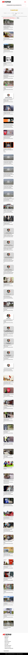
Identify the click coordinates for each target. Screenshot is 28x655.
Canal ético (6, 640)
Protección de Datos (8, 645)
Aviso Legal (6, 644)
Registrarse (6, 637)
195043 (8, 150)
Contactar (6, 638)
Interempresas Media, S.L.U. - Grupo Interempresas (15, 653)
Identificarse (7, 636)
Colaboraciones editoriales (9, 648)
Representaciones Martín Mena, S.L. (8, 28)
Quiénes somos (7, 642)
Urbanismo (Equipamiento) (14, 5)
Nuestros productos (8, 641)
